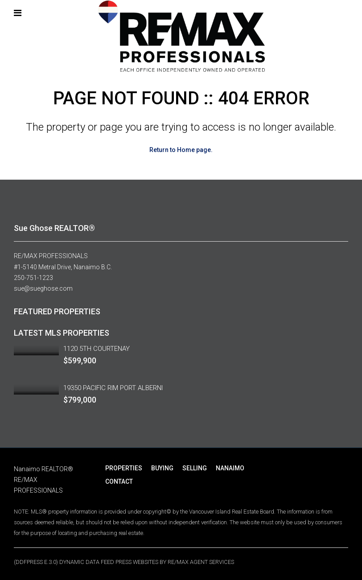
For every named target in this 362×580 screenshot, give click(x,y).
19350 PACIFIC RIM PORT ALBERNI (113, 387)
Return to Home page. (181, 149)
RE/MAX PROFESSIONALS (51, 255)
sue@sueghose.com (43, 288)
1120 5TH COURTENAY (96, 348)
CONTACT (119, 480)
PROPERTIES (123, 467)
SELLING (194, 467)
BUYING (162, 467)
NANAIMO (230, 467)
